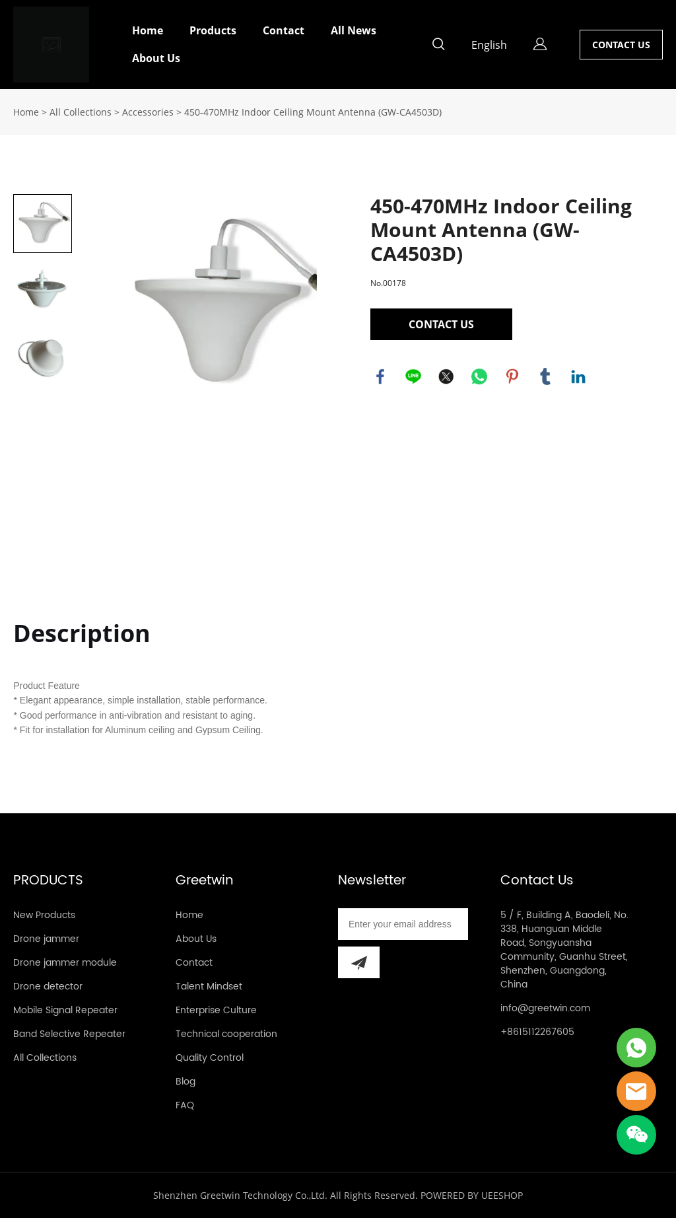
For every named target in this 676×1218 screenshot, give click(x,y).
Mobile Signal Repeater (65, 1010)
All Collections (81, 112)
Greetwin (205, 881)
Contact (283, 30)
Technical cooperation (226, 1034)
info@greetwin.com (545, 1008)
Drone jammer (46, 939)
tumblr (545, 376)
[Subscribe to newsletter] (359, 962)
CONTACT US (621, 44)
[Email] (403, 924)
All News (353, 30)
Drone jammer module (65, 962)
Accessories (148, 112)
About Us (156, 58)
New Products (44, 915)
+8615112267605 (537, 1032)
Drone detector (48, 986)
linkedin (578, 376)
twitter (446, 376)
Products (212, 30)
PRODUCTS (48, 881)
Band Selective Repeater (69, 1034)
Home (147, 30)
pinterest (512, 376)
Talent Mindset (209, 986)
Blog (185, 1081)
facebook (380, 376)
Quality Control (210, 1057)
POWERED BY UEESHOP (472, 1195)
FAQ (185, 1105)
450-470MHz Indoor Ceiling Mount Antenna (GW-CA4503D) (313, 112)
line (413, 376)
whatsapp (479, 376)
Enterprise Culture (216, 1010)
